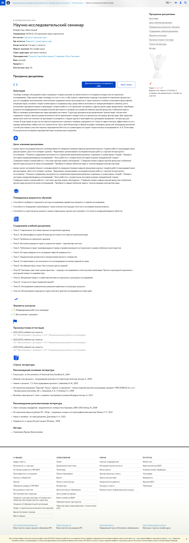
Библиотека (147, 462)
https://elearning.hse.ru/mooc (154, 525)
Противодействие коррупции (25, 494)
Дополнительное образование (68, 490)
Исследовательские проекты (111, 466)
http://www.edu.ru (107, 525)
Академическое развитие (110, 482)
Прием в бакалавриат (64, 473)
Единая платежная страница (24, 512)
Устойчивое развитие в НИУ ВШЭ (26, 469)
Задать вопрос (126, 84)
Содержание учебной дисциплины (163, 31)
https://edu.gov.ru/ (63, 525)
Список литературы (157, 44)
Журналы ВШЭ (148, 482)
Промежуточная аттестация (161, 39)
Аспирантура (61, 486)
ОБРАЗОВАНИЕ (63, 457)
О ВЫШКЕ (17, 457)
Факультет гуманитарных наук (39, 41)
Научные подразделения (109, 462)
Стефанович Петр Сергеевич (67, 56)
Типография (147, 473)
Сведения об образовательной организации (30, 504)
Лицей (58, 462)
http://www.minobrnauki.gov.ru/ (25, 525)
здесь (134, 538)
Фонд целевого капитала (23, 490)
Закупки (16, 482)
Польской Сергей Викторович (41, 56)
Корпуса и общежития (22, 477)
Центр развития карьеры (66, 494)
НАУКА (103, 457)
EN (171, 3)
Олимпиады (60, 469)
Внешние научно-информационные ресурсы (117, 490)
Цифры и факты (19, 462)
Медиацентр (148, 477)
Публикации (147, 486)
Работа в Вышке (19, 516)
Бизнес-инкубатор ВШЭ (65, 498)
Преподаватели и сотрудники (25, 473)
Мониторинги (105, 469)
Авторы (152, 48)
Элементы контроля (157, 35)
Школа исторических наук (35, 37)
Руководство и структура (23, 466)
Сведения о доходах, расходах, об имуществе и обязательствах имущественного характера (32, 499)
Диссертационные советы (110, 473)
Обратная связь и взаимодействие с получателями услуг (76, 507)
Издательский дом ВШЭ (152, 466)
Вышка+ (59, 477)
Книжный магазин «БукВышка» (154, 469)
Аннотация (153, 18)
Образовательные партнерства (68, 502)
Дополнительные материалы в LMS (99, 84)
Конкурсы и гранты (107, 486)
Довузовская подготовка (66, 466)
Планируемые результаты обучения (164, 27)
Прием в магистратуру (65, 482)
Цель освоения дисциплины (160, 22)
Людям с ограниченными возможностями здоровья (33, 508)
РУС (167, 3)
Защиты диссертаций (108, 477)
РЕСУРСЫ (147, 457)
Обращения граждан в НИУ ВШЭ (26, 486)
